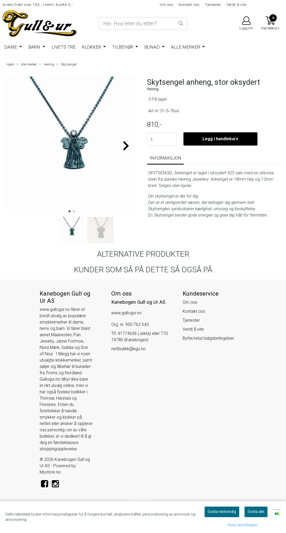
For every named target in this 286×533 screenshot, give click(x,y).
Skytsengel (67, 64)
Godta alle (256, 511)
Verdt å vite (236, 4)
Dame (11, 47)
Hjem (10, 64)
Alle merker (186, 47)
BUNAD (152, 47)
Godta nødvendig (222, 511)
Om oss (166, 4)
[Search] (143, 23)
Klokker (92, 47)
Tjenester (213, 4)
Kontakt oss (189, 4)
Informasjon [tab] (165, 158)
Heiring (46, 64)
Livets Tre (64, 47)
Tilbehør (123, 47)
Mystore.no (50, 472)
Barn (34, 47)
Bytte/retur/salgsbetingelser (208, 338)
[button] (69, 211)
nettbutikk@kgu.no (128, 348)
